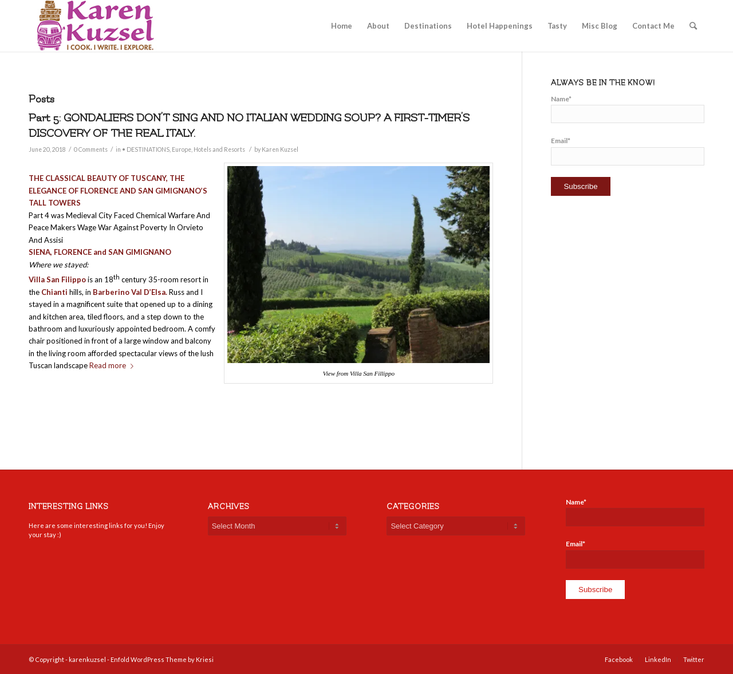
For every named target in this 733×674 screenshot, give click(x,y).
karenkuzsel (87, 659)
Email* (627, 150)
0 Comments (91, 149)
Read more (113, 365)
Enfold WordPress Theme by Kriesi (162, 659)
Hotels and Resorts (219, 149)
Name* (627, 108)
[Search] (693, 26)
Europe (181, 149)
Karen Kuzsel (280, 149)
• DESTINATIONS (146, 149)
